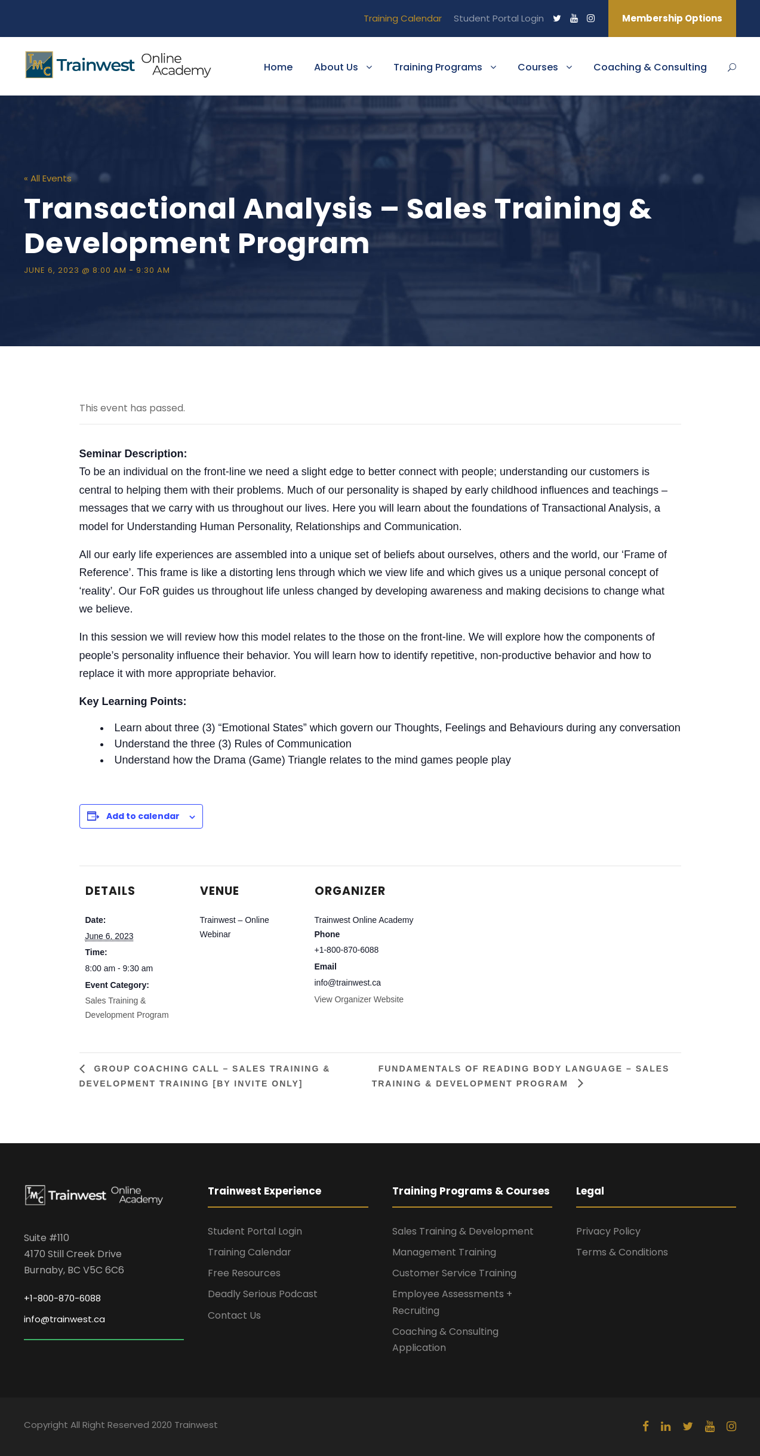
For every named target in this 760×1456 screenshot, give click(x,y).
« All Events (48, 178)
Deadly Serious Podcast (263, 1294)
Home (278, 67)
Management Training (444, 1252)
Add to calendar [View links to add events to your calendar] (143, 816)
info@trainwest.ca (64, 1319)
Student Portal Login (499, 18)
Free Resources (244, 1273)
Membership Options (672, 18)
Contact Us (234, 1315)
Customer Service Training (454, 1273)
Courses (538, 67)
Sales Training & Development (463, 1231)
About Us (336, 67)
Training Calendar (403, 18)
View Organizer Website (359, 999)
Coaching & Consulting (650, 67)
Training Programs (437, 67)
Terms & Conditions (622, 1252)
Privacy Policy (608, 1231)
